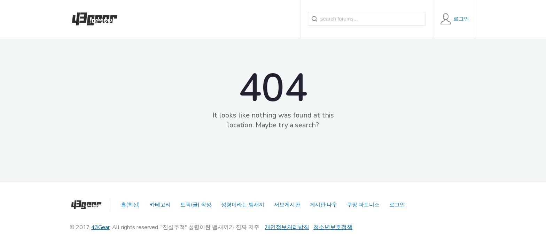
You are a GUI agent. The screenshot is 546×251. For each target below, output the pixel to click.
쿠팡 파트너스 (363, 204)
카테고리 (160, 204)
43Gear (100, 227)
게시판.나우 (323, 204)
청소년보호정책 (332, 227)
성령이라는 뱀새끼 (242, 204)
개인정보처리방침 (287, 227)
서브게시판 (287, 204)
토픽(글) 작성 (195, 204)
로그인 (397, 204)
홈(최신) (130, 204)
